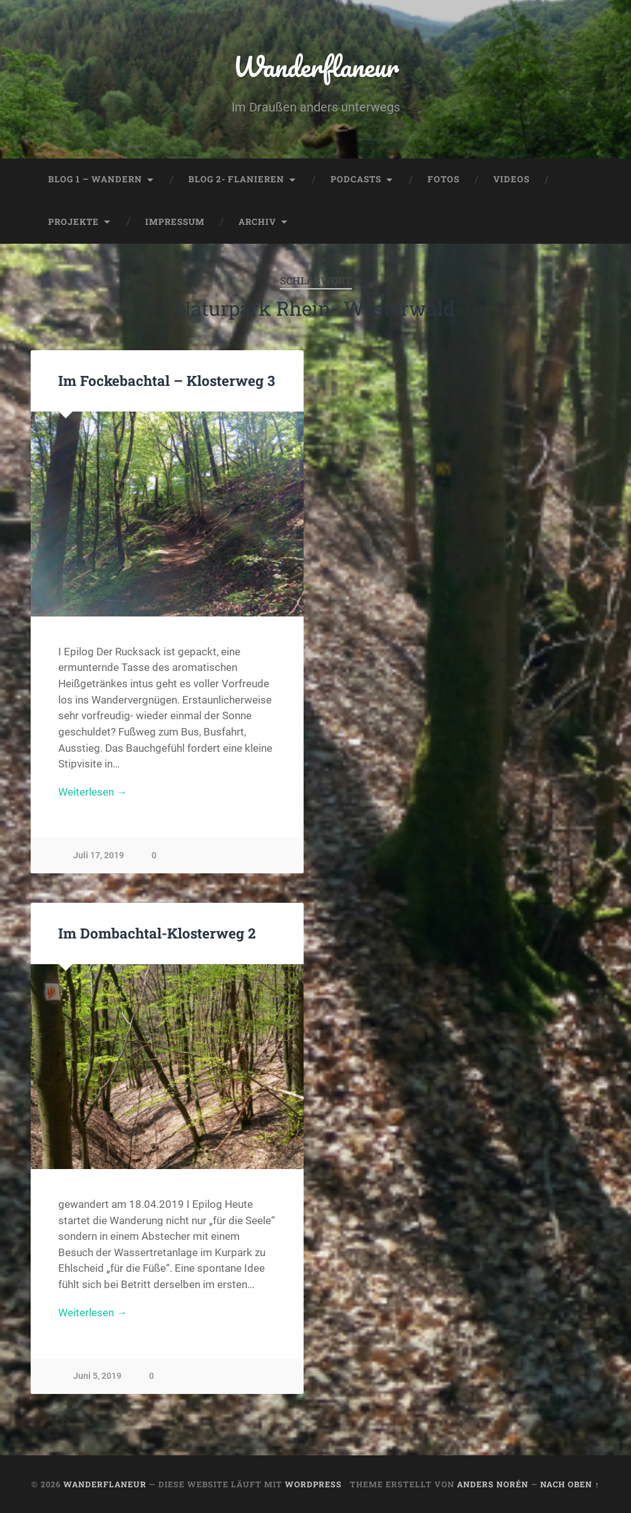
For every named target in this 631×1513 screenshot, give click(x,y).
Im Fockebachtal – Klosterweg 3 (166, 380)
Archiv (257, 221)
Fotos (443, 179)
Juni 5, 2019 (97, 1376)
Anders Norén (492, 1484)
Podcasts (356, 179)
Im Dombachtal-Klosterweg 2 (156, 932)
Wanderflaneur (316, 66)
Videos (511, 179)
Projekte (73, 221)
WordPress (313, 1484)
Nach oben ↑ (569, 1484)
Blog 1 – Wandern (95, 179)
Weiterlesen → (92, 792)
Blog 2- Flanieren (236, 179)
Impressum (175, 221)
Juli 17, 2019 (98, 855)
